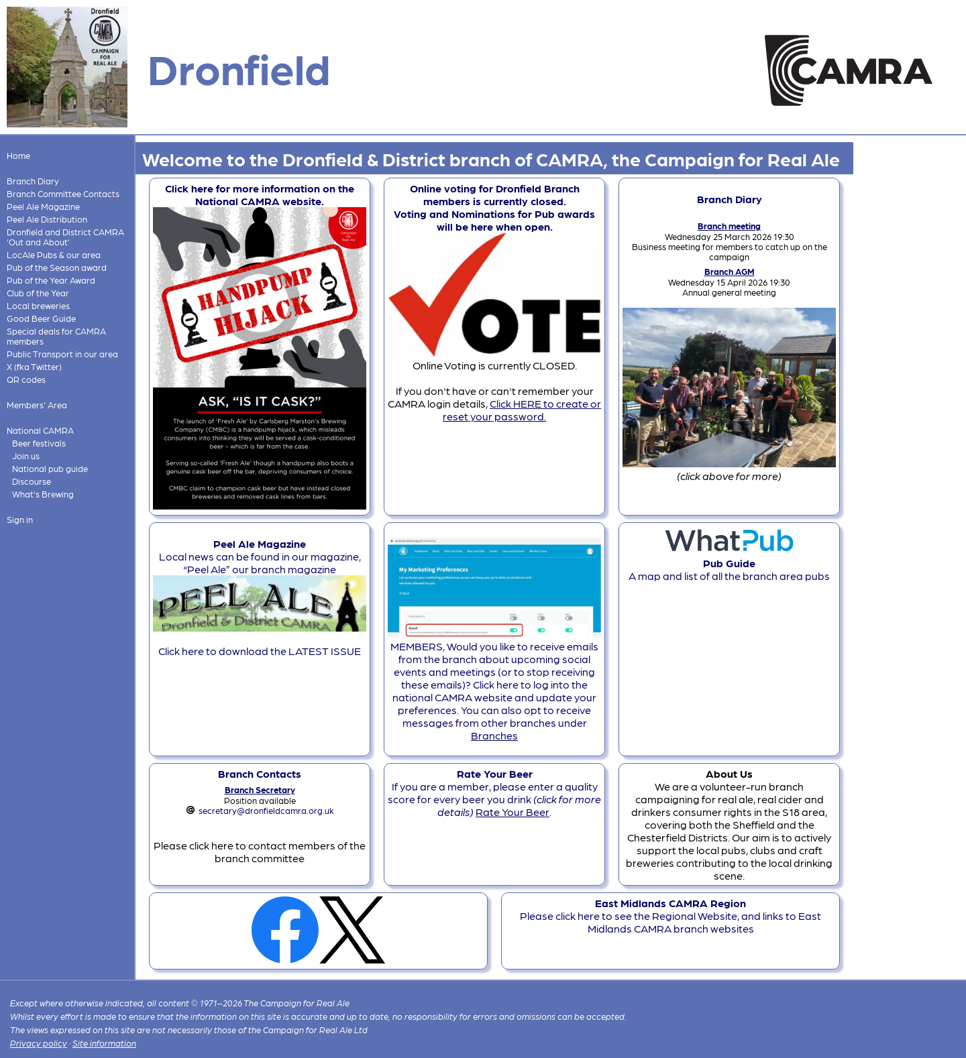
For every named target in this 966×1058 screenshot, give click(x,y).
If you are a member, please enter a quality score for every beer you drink (494, 792)
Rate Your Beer (512, 811)
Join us (26, 456)
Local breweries (38, 305)
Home (18, 155)
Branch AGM (729, 271)
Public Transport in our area (62, 354)
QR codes (26, 379)
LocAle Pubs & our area (54, 254)
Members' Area (37, 405)
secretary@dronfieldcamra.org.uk (266, 810)
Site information (104, 1043)
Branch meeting (729, 226)
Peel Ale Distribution (47, 219)
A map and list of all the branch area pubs (729, 563)
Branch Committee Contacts (63, 193)
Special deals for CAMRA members (56, 336)
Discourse (31, 481)
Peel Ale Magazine (43, 206)
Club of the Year (38, 293)
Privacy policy (38, 1043)
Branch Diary (33, 181)
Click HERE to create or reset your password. (522, 409)
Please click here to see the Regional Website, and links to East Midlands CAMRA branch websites (670, 915)
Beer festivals (39, 443)
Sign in (20, 519)
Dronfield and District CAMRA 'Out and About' (65, 237)
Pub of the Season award (57, 267)
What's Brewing (43, 494)
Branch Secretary (260, 789)
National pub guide (50, 468)
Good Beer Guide (41, 318)
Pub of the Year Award (51, 280)
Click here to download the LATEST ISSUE (259, 650)
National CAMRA (40, 430)
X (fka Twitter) (34, 366)
